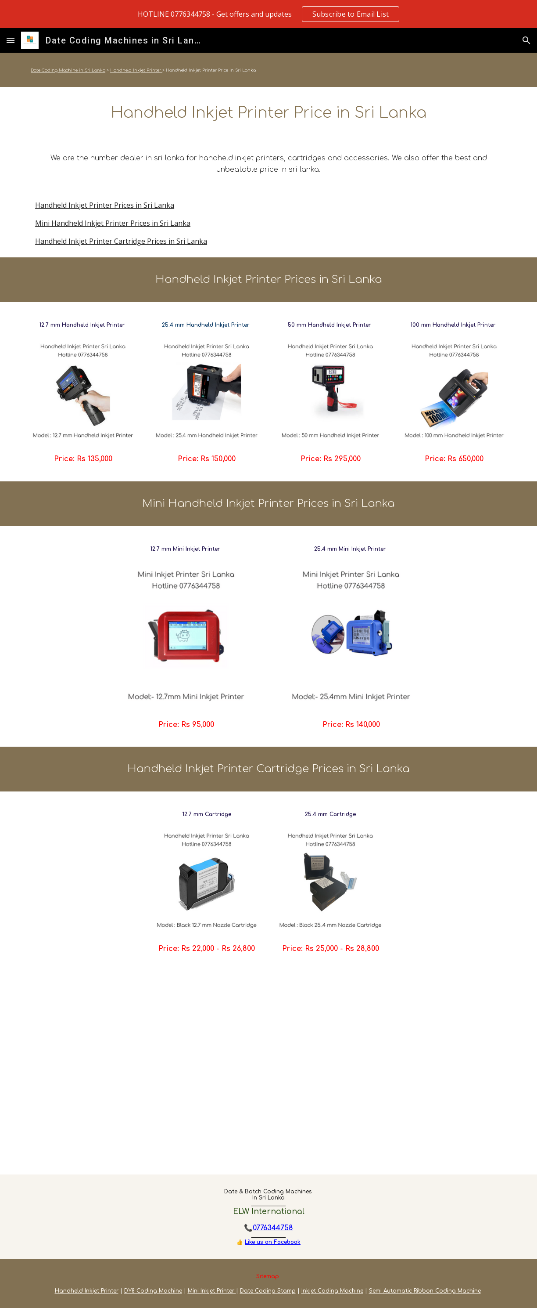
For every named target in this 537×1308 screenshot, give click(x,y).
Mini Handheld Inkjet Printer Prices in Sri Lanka (112, 223)
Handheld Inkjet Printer (136, 70)
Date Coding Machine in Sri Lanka (68, 70)
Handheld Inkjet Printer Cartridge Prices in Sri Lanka (121, 241)
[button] (10, 40)
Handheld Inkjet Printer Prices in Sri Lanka (104, 205)
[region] (268, 14)
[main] (268, 69)
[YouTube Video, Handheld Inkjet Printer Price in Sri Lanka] (268, 1073)
